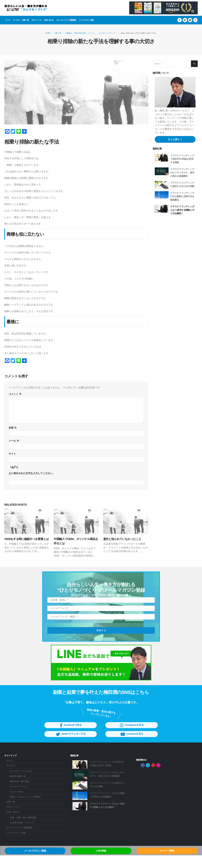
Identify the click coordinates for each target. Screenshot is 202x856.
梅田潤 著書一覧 (18, 777)
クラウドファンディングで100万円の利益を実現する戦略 (182, 159)
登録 (100, 627)
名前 (13, 427)
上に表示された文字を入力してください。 (32, 473)
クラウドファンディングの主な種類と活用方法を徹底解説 (182, 196)
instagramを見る (131, 729)
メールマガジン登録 (86, 20)
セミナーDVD (16, 792)
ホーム (7, 20)
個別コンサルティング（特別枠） (26, 797)
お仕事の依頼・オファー (22, 823)
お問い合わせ (49, 20)
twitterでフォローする (70, 737)
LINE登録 (101, 850)
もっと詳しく (175, 139)
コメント (15, 394)
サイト (12, 453)
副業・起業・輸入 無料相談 (23, 818)
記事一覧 (25, 20)
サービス (16, 20)
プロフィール (36, 20)
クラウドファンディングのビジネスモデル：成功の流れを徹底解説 (182, 172)
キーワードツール (18, 787)
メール (14, 440)
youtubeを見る (131, 737)
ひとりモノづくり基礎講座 (66, 20)
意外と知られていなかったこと (122, 539)
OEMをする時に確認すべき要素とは (26, 539)
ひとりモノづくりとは (21, 772)
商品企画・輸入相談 (19, 782)
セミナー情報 (167, 850)
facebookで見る (70, 729)
